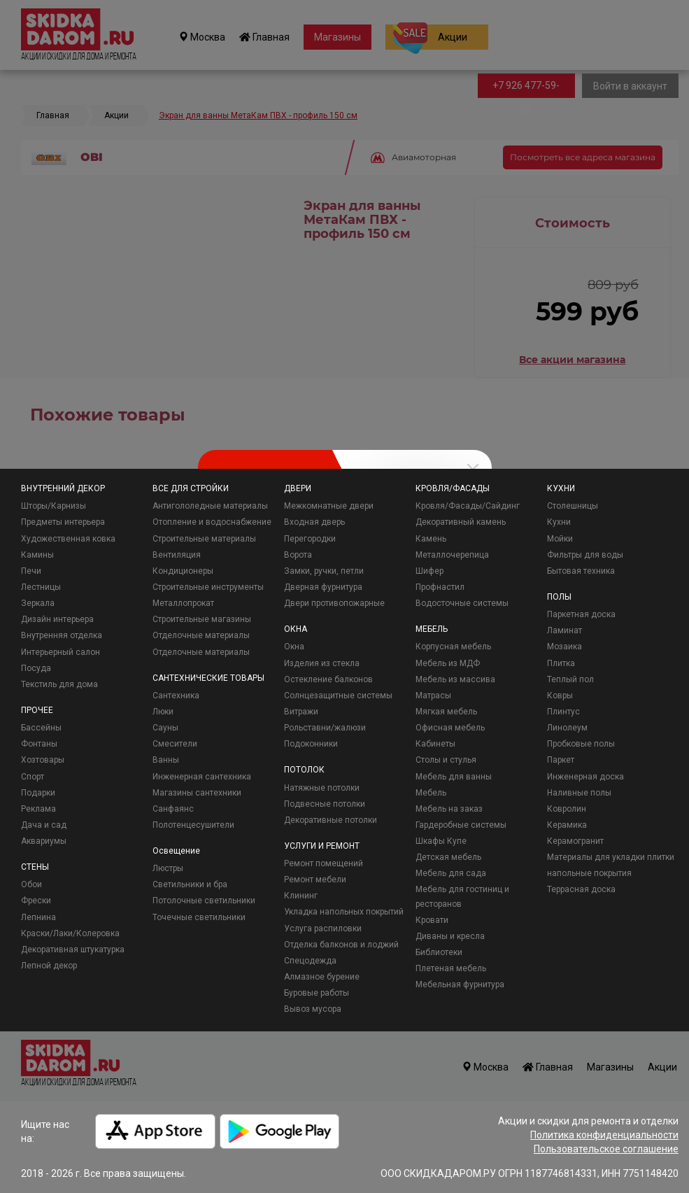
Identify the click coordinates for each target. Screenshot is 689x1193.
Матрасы (433, 695)
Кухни (559, 522)
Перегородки (310, 539)
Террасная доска (581, 889)
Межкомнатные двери (329, 506)
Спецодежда (310, 961)
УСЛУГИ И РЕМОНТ (322, 846)
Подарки (38, 793)
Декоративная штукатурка (73, 949)
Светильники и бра (189, 884)
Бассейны (41, 728)
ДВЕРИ (297, 488)
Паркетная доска (581, 614)
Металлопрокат (183, 603)
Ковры (560, 695)
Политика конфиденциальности (604, 1135)
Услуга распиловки (323, 928)
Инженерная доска (585, 777)
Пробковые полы (581, 744)
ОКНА (295, 629)
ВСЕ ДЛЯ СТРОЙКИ (190, 488)
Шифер (429, 571)
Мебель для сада (450, 873)
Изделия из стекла (322, 663)
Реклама (38, 809)
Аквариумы (43, 841)
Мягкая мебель (446, 711)
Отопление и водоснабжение (211, 522)
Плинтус (563, 711)
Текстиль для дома (59, 684)
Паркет (560, 760)
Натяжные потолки (322, 788)
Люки (162, 711)
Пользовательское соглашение (606, 1149)
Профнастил (439, 587)
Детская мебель (448, 857)
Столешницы (572, 506)
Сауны (165, 728)
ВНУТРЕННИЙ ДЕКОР (63, 488)
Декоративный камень (460, 522)
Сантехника (175, 695)
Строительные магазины (201, 619)
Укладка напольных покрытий (344, 912)
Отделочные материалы (201, 635)
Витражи (301, 711)
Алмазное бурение (322, 977)
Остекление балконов (328, 679)
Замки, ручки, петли (324, 571)
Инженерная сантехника (201, 777)
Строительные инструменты (208, 587)
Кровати (431, 920)
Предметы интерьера (63, 522)
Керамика (567, 825)
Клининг (301, 896)
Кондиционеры (182, 571)
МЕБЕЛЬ (431, 629)
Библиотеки (438, 952)
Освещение (176, 851)
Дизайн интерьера (57, 619)
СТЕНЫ (35, 867)
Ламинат (564, 630)
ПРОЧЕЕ (37, 710)
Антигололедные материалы (210, 506)
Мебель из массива (455, 679)
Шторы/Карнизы (53, 506)
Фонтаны (39, 744)
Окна (294, 646)
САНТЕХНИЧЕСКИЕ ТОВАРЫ (208, 678)
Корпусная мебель (453, 646)
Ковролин (566, 809)
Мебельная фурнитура (459, 984)
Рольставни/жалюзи (325, 728)
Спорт (32, 777)
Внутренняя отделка (61, 635)
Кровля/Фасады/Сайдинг (467, 506)
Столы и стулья (445, 760)
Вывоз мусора (312, 1009)
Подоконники (311, 744)
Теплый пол (570, 679)
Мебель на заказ (449, 809)
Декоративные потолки (330, 820)
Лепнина (38, 917)
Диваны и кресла (450, 936)
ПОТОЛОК (304, 770)
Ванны (165, 760)
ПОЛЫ (559, 597)
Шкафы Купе (441, 841)
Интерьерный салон (60, 652)
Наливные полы (579, 793)
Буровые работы (316, 993)
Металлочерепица (452, 555)
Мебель (430, 793)
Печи (31, 571)
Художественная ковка (68, 539)
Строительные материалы (204, 539)
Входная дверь (314, 522)
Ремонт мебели (315, 879)
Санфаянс (173, 809)
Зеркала (38, 603)
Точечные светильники (199, 917)
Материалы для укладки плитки (610, 857)
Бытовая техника (581, 571)
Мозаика (564, 646)
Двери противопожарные (334, 603)
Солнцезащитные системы (338, 695)
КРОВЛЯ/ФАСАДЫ (452, 488)
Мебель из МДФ (447, 663)
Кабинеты (435, 744)
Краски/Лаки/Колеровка (70, 933)
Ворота (298, 555)
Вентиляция (176, 555)
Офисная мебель (450, 728)
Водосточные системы (462, 603)
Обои (31, 884)
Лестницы (41, 587)
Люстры (167, 868)
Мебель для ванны (453, 777)
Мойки (560, 539)
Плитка (561, 663)
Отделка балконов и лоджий (341, 945)
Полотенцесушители (193, 825)
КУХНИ (561, 488)
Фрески (36, 900)
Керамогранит (575, 841)
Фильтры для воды (585, 555)
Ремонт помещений (323, 863)
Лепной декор (49, 965)
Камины (37, 555)
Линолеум (567, 728)
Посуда (36, 668)
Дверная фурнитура (323, 587)
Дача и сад (43, 825)
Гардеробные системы (460, 825)
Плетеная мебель (450, 968)
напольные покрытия (589, 873)
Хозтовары (42, 760)
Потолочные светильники (203, 900)
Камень (430, 539)
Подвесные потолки (324, 804)
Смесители (174, 744)
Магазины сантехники (196, 793)
